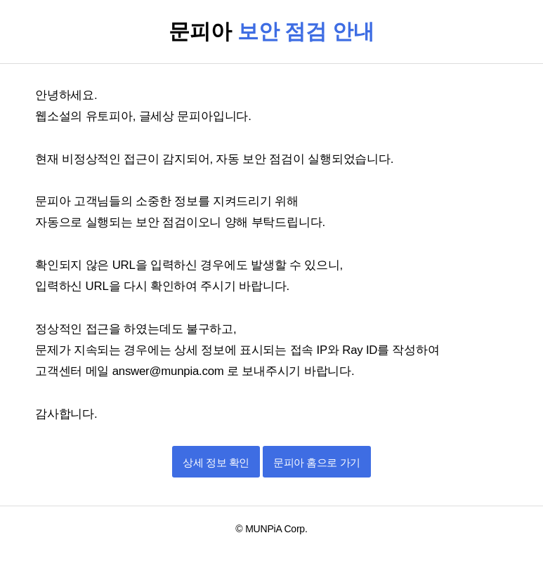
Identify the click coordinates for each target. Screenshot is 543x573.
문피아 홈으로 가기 (316, 462)
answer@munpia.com (169, 371)
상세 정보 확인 (216, 462)
